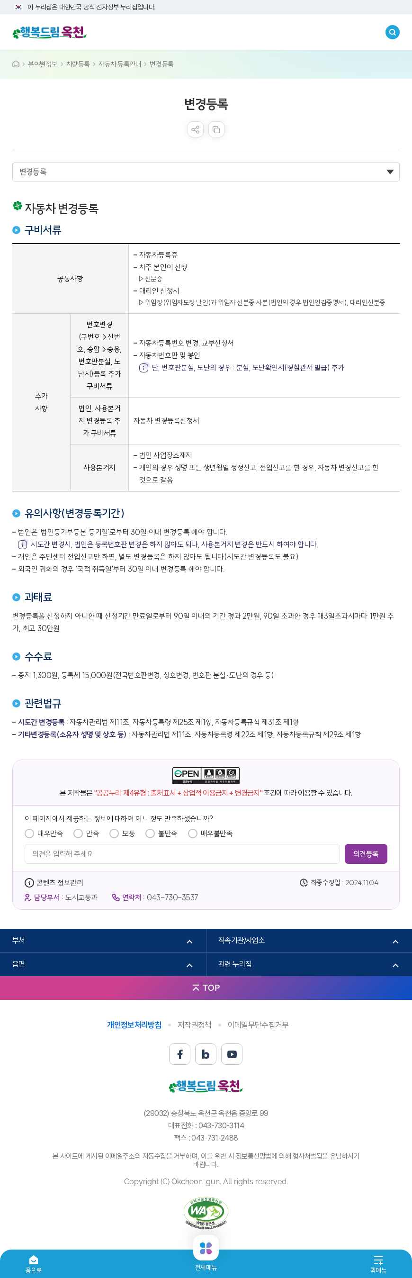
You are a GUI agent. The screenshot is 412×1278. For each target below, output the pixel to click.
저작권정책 (195, 1025)
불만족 (168, 833)
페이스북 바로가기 (179, 1054)
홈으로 (34, 1270)
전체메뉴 (206, 1263)
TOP (211, 988)
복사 (216, 129)
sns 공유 (196, 129)
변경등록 (161, 64)
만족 (92, 833)
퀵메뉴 (378, 1270)
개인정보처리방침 (134, 1025)
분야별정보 (43, 64)
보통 (128, 833)
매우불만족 (217, 833)
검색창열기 (392, 32)
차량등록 (78, 64)
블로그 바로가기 (205, 1054)
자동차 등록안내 (120, 64)
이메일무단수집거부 (258, 1025)
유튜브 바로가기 (231, 1054)
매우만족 (50, 833)
